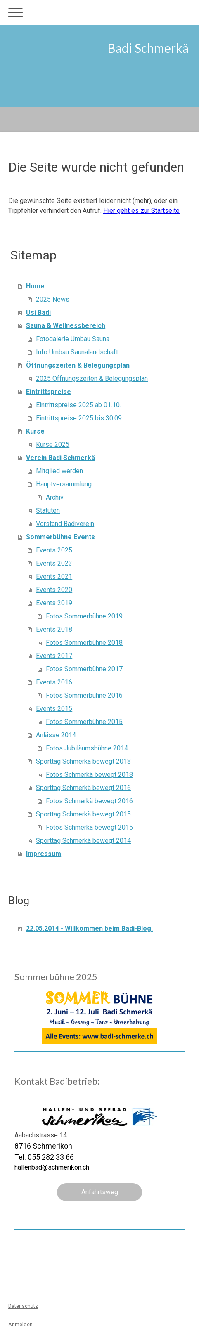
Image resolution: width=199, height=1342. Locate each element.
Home (35, 286)
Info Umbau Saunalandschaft (77, 352)
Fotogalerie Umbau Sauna (72, 339)
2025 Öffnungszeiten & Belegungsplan (92, 378)
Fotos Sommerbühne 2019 (84, 616)
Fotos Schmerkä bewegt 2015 (89, 827)
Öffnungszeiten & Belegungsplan (78, 365)
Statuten (48, 510)
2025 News (52, 299)
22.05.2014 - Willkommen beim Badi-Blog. (89, 928)
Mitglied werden (59, 471)
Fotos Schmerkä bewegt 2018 (89, 774)
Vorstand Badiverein (65, 524)
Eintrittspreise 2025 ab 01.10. (78, 405)
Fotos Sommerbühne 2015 (84, 722)
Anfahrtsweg (99, 1192)
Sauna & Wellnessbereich (65, 326)
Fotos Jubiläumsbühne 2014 (87, 748)
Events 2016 (54, 682)
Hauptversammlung (64, 484)
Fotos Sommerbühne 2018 (84, 642)
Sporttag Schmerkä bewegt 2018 (83, 761)
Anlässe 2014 (56, 735)
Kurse (35, 431)
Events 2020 (54, 590)
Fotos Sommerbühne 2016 (84, 695)
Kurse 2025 (52, 444)
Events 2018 (54, 629)
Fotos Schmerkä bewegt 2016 (89, 801)
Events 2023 (54, 563)
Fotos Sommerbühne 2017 (84, 669)
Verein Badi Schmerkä (60, 458)
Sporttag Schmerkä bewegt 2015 (83, 814)
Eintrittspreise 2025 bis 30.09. (79, 418)
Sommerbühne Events (60, 537)
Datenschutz (23, 1306)
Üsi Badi (38, 312)
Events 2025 (54, 550)
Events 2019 (54, 603)
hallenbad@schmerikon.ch (51, 1167)
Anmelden (20, 1324)
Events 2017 (54, 656)
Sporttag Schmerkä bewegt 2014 (83, 840)
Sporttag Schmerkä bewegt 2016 (83, 788)
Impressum (43, 854)
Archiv (55, 497)
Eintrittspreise (48, 392)
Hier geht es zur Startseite (141, 211)
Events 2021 (54, 576)
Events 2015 (54, 708)
